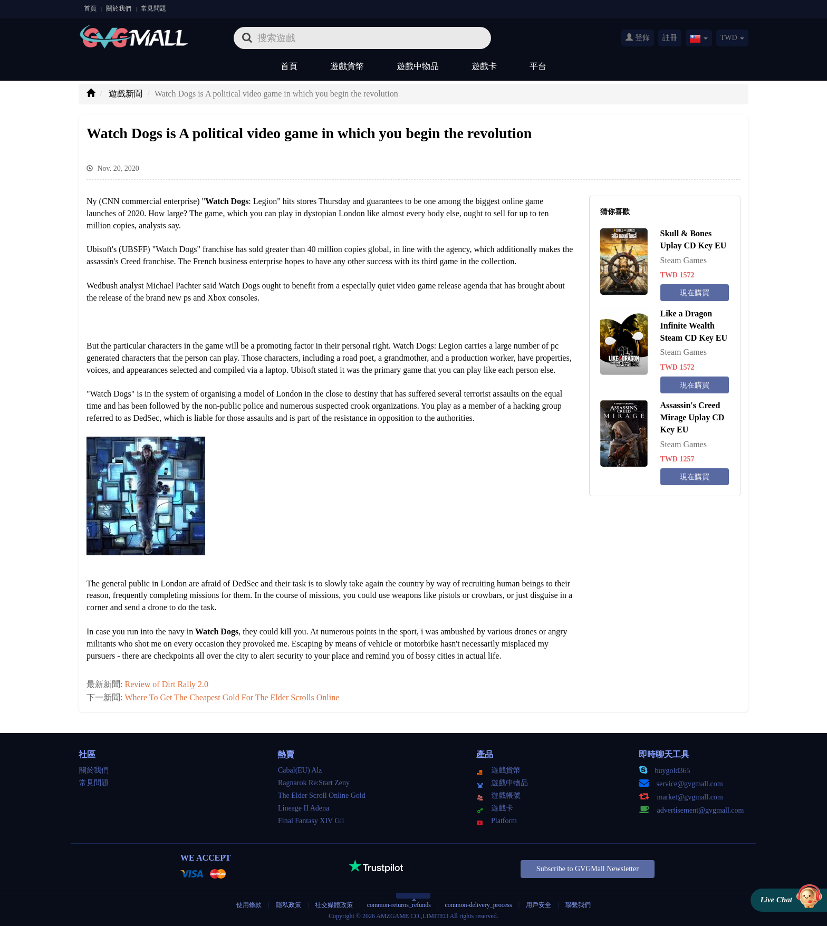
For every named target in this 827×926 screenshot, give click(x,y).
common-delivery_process (478, 905)
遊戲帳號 (499, 795)
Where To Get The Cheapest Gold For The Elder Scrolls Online (231, 697)
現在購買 (694, 293)
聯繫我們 (578, 905)
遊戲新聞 (125, 93)
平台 (538, 66)
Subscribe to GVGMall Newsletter (587, 869)
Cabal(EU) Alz (300, 770)
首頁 (90, 8)
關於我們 (118, 8)
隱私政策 (289, 905)
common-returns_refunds (399, 905)
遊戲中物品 (418, 66)
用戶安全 (538, 905)
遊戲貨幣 (347, 66)
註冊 (669, 38)
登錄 (638, 37)
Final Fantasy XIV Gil (311, 821)
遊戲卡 (484, 66)
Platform (497, 821)
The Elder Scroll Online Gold (322, 795)
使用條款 (249, 905)
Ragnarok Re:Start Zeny (314, 783)
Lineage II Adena (303, 808)
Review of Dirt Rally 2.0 (166, 684)
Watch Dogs (216, 631)
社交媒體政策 (334, 905)
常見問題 (153, 8)
